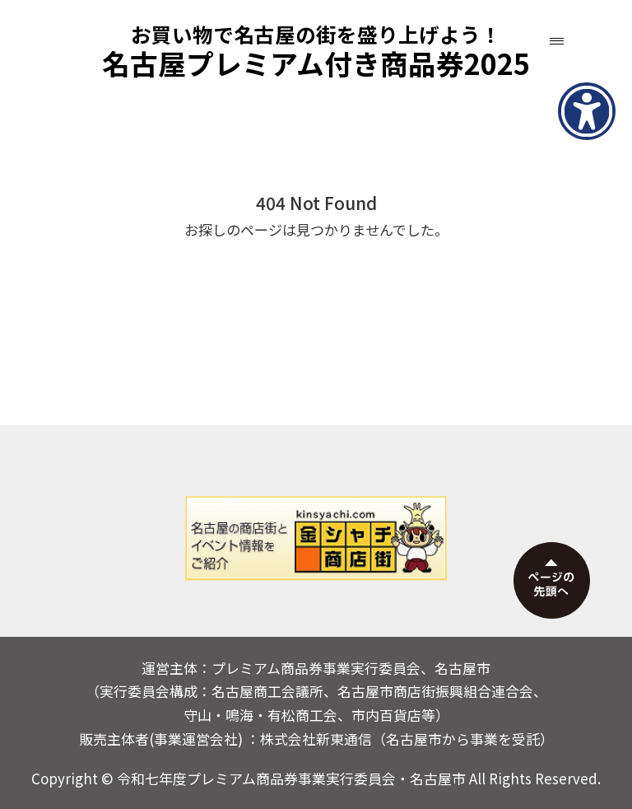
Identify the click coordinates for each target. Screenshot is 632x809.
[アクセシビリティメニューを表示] (587, 111)
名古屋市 (438, 778)
